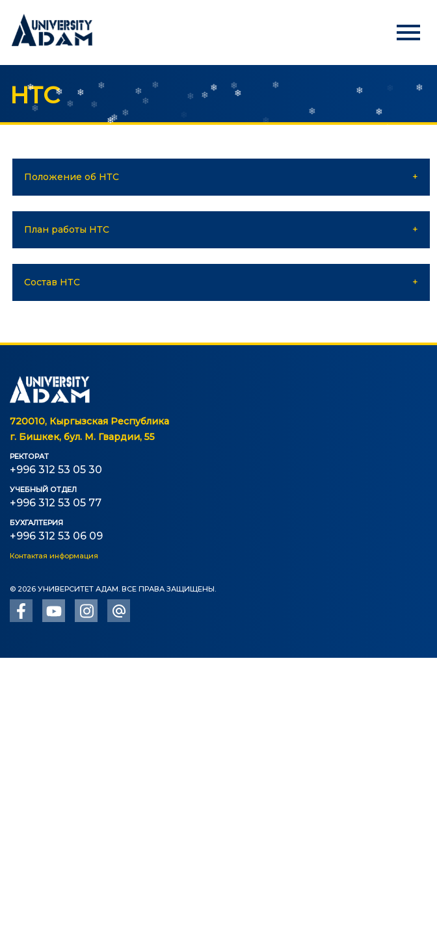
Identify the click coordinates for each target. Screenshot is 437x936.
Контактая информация (54, 555)
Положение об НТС (71, 177)
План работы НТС (66, 229)
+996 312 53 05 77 (55, 503)
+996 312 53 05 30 (56, 469)
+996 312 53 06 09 (56, 536)
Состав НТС (52, 282)
